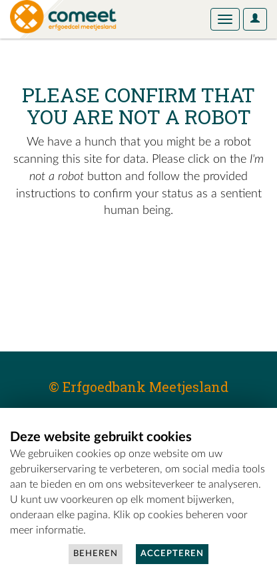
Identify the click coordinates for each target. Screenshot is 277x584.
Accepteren (172, 553)
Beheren (95, 553)
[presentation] (121, 262)
